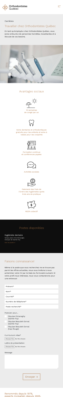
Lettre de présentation (14, 343)
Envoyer (30, 376)
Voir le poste (10, 242)
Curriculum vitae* (13, 335)
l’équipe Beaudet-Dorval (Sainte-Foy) (18, 322)
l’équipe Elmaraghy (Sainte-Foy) (16, 317)
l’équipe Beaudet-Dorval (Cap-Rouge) (18, 328)
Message (8, 352)
